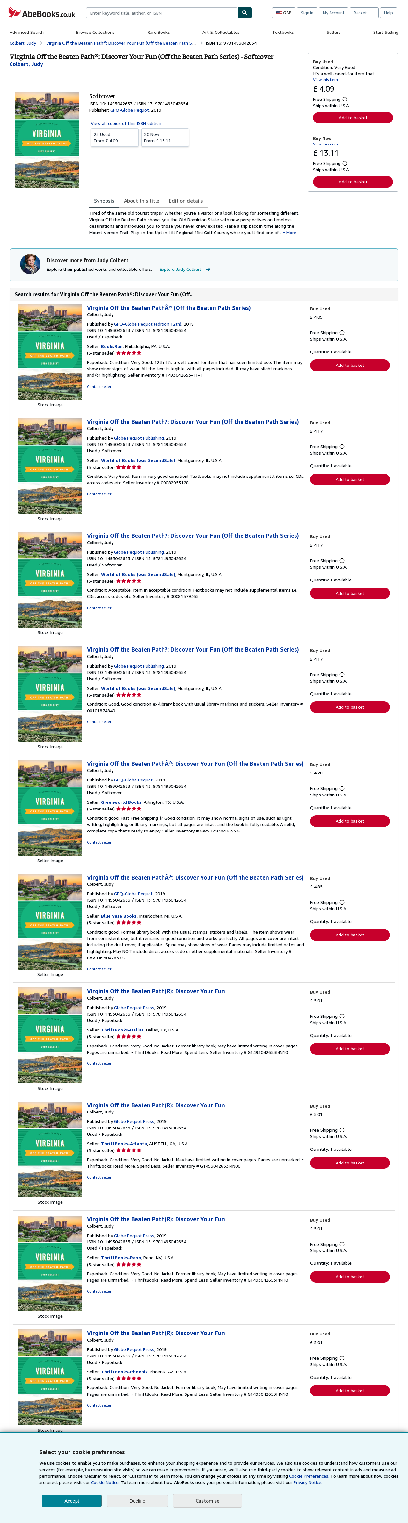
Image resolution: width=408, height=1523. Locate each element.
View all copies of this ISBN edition (126, 123)
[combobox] (161, 12)
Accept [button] (71, 1501)
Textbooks (283, 32)
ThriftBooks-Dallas (122, 1029)
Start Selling (385, 32)
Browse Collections (95, 32)
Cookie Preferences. (309, 1476)
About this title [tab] (141, 200)
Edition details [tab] (186, 200)
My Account (333, 12)
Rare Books (159, 32)
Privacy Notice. (308, 1482)
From (115, 137)
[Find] (245, 12)
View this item (325, 79)
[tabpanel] (195, 223)
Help (388, 12)
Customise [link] (207, 1501)
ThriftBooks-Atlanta (124, 1143)
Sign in (307, 12)
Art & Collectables (221, 32)
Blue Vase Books (119, 916)
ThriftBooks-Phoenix (124, 1371)
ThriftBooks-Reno (121, 1257)
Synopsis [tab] (104, 200)
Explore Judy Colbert (186, 269)
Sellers (334, 32)
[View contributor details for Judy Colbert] (26, 64)
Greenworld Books (121, 802)
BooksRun (112, 346)
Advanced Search (27, 32)
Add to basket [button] (353, 117)
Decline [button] (137, 1501)
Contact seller (99, 386)
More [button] (291, 232)
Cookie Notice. (105, 1482)
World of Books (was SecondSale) (138, 460)
